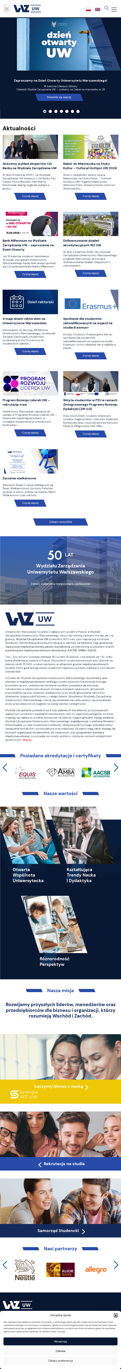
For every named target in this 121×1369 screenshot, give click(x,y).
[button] (116, 1315)
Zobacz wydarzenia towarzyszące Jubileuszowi (60, 584)
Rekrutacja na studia (61, 1163)
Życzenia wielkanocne (19, 478)
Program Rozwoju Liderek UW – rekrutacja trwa (26, 402)
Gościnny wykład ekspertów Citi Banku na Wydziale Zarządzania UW (30, 166)
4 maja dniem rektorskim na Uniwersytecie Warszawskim (25, 321)
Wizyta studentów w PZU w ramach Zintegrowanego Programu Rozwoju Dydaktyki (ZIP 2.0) (90, 404)
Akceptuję (60, 1341)
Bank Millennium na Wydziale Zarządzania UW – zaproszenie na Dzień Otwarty (28, 245)
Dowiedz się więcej (59, 97)
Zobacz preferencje (60, 1361)
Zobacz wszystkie (60, 522)
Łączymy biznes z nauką (58, 1086)
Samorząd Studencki (61, 1230)
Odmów (60, 1351)
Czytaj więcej (30, 196)
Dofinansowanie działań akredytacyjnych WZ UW (82, 243)
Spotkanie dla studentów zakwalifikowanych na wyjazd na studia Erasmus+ (87, 323)
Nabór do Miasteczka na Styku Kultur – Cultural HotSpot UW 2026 (90, 166)
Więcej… (28, 740)
